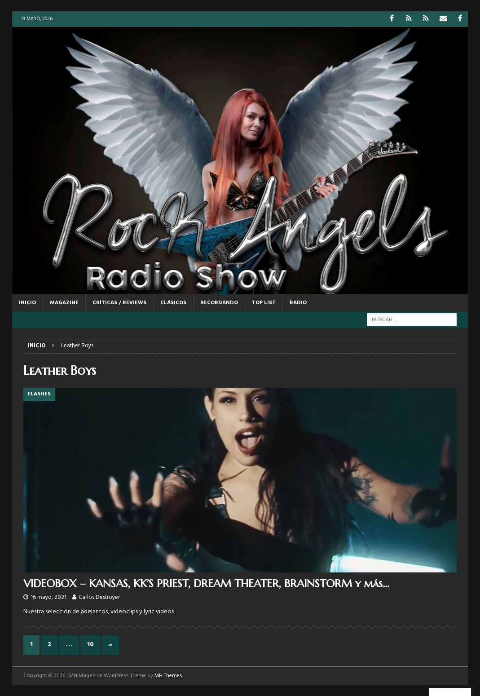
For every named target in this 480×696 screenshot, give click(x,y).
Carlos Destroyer (99, 597)
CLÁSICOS (173, 302)
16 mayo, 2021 (48, 597)
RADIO (298, 302)
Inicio (27, 302)
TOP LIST (264, 302)
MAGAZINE (64, 302)
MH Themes (168, 675)
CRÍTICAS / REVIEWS (119, 302)
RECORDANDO (219, 302)
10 (90, 644)
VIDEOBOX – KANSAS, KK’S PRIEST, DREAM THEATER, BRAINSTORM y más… (206, 583)
